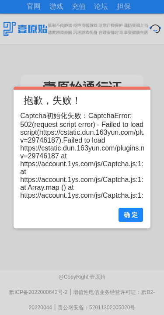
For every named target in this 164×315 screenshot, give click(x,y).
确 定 (131, 214)
